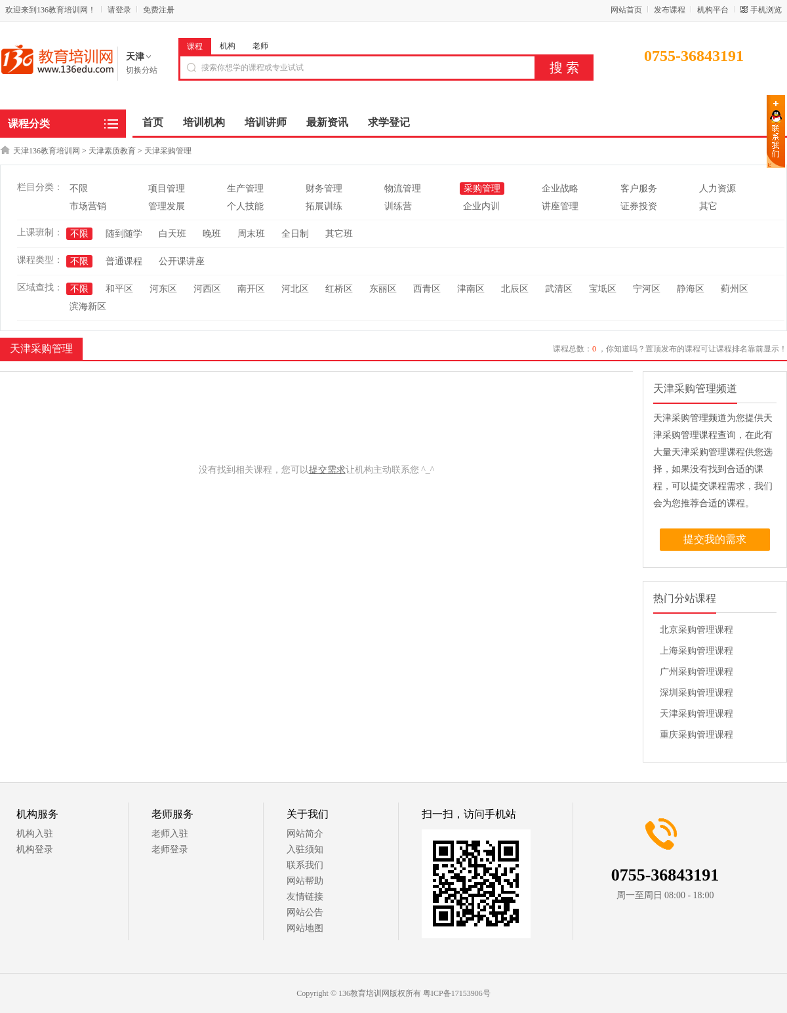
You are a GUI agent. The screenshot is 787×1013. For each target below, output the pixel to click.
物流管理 (402, 188)
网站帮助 (305, 881)
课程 (195, 46)
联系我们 (305, 865)
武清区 (559, 289)
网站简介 (305, 834)
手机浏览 (766, 9)
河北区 (295, 289)
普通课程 (124, 261)
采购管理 (482, 188)
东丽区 (383, 289)
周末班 (251, 234)
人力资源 (717, 188)
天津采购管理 (168, 150)
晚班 (212, 234)
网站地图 (305, 928)
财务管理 (324, 188)
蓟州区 (734, 289)
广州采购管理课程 (696, 672)
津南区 (471, 289)
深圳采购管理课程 (696, 693)
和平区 (119, 289)
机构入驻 (34, 834)
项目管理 (166, 188)
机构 (227, 45)
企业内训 (481, 206)
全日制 (295, 234)
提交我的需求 (714, 539)
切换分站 (141, 70)
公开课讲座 (182, 261)
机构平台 (713, 9)
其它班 (339, 234)
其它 (708, 206)
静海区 (690, 289)
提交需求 (327, 470)
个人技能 (245, 206)
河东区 (163, 289)
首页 (152, 122)
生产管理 (245, 188)
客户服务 (638, 188)
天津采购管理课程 (696, 714)
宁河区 (646, 289)
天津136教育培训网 (46, 150)
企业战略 (560, 188)
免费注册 (158, 9)
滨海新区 (88, 306)
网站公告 (305, 912)
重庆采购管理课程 (696, 735)
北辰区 (515, 289)
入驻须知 (305, 849)
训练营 (398, 206)
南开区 (251, 289)
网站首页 (626, 9)
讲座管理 (560, 206)
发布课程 (669, 9)
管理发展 (166, 206)
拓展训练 (324, 206)
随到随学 (124, 234)
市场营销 (88, 206)
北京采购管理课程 (696, 630)
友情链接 (305, 897)
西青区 (427, 289)
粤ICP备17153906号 (457, 993)
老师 (260, 45)
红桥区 (339, 289)
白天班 (172, 234)
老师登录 (169, 849)
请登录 (119, 9)
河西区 (207, 289)
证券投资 (638, 206)
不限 (79, 188)
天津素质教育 (112, 150)
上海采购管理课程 (696, 651)
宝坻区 (602, 289)
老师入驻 (169, 834)
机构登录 (34, 849)
